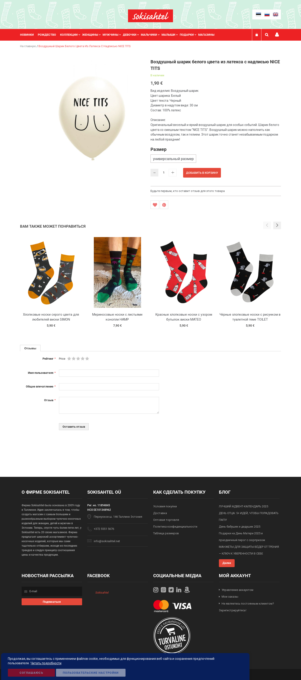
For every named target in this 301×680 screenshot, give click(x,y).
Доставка (160, 513)
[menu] (119, 35)
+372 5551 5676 (104, 528)
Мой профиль (277, 34)
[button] (277, 225)
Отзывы (30, 348)
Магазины (206, 34)
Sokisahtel (102, 592)
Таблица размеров (166, 533)
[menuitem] (29, 35)
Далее (226, 563)
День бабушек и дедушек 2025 (239, 526)
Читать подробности (46, 663)
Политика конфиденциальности (175, 526)
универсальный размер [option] (173, 158)
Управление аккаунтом (237, 590)
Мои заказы (230, 596)
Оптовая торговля (166, 520)
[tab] (30, 348)
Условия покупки (165, 506)
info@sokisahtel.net (107, 541)
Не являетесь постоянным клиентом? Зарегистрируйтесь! (246, 607)
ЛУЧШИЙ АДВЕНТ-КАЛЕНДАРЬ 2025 (243, 506)
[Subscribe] (52, 601)
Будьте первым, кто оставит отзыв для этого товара (187, 191)
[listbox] (215, 159)
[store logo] (150, 15)
